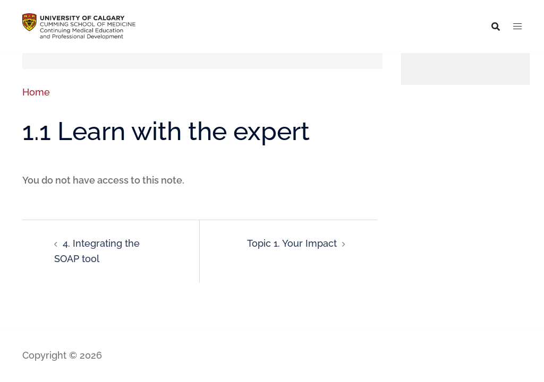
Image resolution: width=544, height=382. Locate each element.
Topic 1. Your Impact (292, 243)
